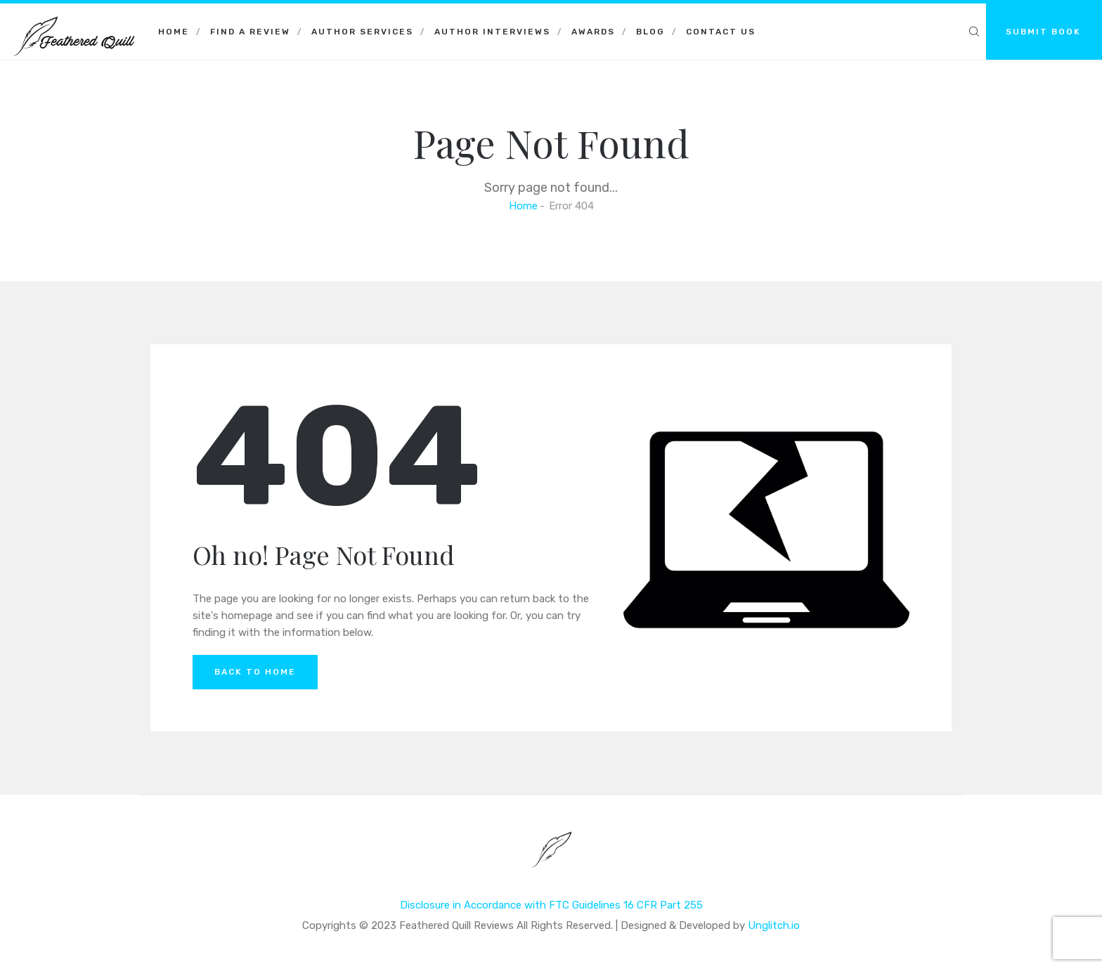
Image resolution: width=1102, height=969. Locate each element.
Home (173, 32)
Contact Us (721, 32)
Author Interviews (492, 32)
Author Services (362, 32)
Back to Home (255, 672)
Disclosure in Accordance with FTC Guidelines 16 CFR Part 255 (551, 905)
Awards (593, 32)
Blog (650, 32)
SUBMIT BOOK (1043, 32)
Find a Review (250, 32)
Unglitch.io (774, 925)
